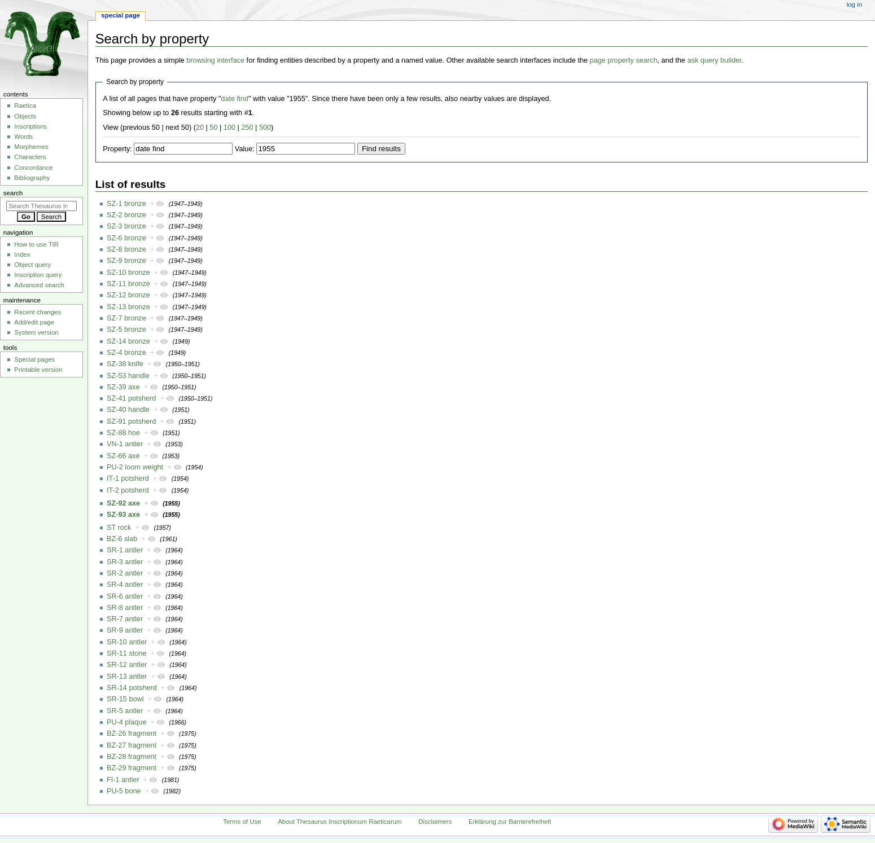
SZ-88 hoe (123, 433)
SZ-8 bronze (126, 249)
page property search (624, 60)
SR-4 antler (125, 585)
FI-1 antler (123, 780)
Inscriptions (30, 126)
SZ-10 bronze (128, 272)
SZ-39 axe (123, 387)
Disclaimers (435, 821)
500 (265, 127)
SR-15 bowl (125, 699)
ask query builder (714, 60)
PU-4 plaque (127, 722)
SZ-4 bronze (126, 353)
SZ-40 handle (128, 410)
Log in (854, 4)
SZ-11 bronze (128, 284)
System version (36, 332)
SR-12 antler (127, 665)
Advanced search (39, 285)
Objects (25, 116)
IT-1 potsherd (128, 478)
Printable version (38, 369)
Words (23, 136)
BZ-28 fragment (131, 757)
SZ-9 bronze (126, 261)
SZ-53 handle (128, 376)
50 (213, 127)
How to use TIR (36, 244)
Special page (120, 15)
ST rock (119, 528)
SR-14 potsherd (132, 688)
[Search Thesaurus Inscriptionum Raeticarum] (41, 206)
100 (229, 127)
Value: (245, 149)
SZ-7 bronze (126, 318)
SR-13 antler (127, 676)
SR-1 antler (125, 550)
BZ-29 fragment (131, 768)
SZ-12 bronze (128, 295)
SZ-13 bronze (128, 307)
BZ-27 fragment (131, 745)
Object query (32, 264)
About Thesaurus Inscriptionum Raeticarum (339, 821)
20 (200, 127)
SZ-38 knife (125, 364)
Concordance (33, 167)
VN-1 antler (125, 444)
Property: (117, 149)
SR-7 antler (125, 619)
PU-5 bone (124, 791)
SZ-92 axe (123, 503)
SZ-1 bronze (126, 204)
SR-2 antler (125, 573)
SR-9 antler (125, 630)
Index (22, 254)
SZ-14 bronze (128, 341)
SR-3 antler (125, 562)
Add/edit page (34, 322)
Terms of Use (242, 821)
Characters (30, 156)
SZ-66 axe (123, 456)
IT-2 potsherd (128, 490)
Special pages (34, 359)
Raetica (25, 105)
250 (247, 127)
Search (13, 193)
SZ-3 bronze (126, 226)
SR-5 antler (125, 711)
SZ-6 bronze (126, 238)
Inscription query (38, 274)
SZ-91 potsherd (131, 421)
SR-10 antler (127, 642)
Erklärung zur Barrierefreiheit (510, 821)
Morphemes (31, 146)
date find (234, 99)
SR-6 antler (125, 596)
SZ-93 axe (123, 515)
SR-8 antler (125, 608)
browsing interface (215, 60)
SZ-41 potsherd (131, 398)
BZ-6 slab (122, 539)
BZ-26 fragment (131, 733)
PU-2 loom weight (135, 467)
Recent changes (37, 312)
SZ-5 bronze (126, 329)
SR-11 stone (127, 653)
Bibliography (32, 177)
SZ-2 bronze (126, 215)
